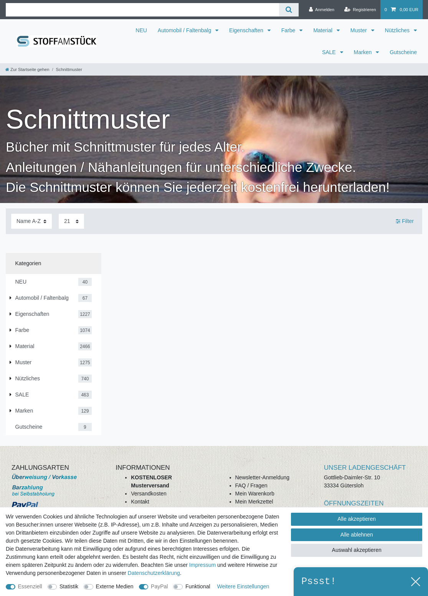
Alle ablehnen (356, 535)
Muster (359, 30)
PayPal (159, 586)
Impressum (202, 565)
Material (323, 30)
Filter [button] (405, 221)
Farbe (289, 30)
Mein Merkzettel (254, 502)
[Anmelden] (321, 9)
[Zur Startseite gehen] (27, 69)
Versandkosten (149, 493)
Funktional (197, 586)
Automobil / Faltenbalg (185, 30)
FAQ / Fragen (251, 485)
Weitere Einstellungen (243, 586)
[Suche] (289, 10)
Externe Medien (115, 586)
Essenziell (30, 586)
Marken (363, 52)
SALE (329, 52)
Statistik (68, 586)
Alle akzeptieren (356, 519)
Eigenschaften (247, 30)
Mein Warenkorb (254, 493)
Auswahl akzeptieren (357, 550)
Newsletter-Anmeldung (262, 477)
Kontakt (140, 502)
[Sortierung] (31, 221)
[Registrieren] (360, 9)
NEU (141, 30)
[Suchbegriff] (142, 10)
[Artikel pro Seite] (71, 221)
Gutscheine (403, 52)
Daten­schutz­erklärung (154, 573)
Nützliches (398, 30)
